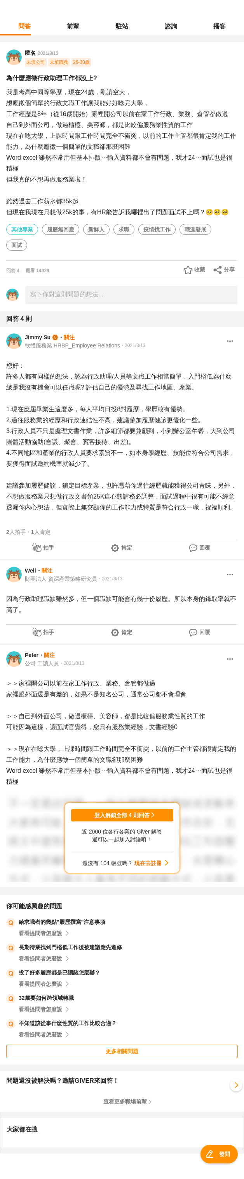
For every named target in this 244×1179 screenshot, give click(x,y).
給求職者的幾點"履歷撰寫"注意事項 (62, 922)
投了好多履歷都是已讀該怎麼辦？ (59, 972)
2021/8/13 (48, 53)
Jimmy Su (38, 337)
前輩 (73, 26)
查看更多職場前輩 (125, 1101)
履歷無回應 (60, 229)
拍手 (48, 548)
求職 (124, 229)
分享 (229, 269)
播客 (219, 26)
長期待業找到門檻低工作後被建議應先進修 (70, 947)
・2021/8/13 (132, 345)
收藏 (199, 269)
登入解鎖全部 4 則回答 (122, 815)
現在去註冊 (148, 863)
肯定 (126, 548)
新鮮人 (96, 229)
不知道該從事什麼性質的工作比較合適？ (68, 1023)
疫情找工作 (157, 229)
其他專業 (22, 229)
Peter (31, 655)
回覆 (204, 548)
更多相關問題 (122, 1051)
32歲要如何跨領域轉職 (46, 998)
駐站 (122, 26)
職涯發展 (195, 229)
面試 (16, 245)
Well (30, 570)
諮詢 (171, 26)
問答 (24, 26)
